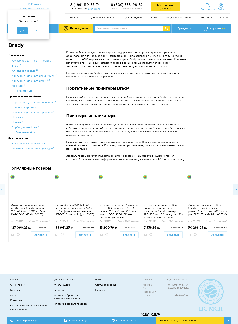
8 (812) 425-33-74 (178, 288)
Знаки (16, 65)
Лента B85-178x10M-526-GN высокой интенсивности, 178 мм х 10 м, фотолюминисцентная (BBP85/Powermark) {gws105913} (74, 210)
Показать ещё (23, 90)
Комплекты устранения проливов (32, 112)
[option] (30, 207)
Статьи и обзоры (105, 284)
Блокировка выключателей (29, 143)
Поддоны (18, 117)
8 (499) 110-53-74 (85, 5)
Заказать (40, 234)
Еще (222, 17)
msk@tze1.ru (94, 9)
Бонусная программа (179, 17)
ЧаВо (98, 279)
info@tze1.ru (181, 295)
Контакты (206, 17)
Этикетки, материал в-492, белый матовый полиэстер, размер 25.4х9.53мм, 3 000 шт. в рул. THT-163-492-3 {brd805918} (207, 210)
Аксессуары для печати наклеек (31, 60)
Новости (100, 290)
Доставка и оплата (102, 17)
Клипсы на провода (24, 70)
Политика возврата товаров (70, 303)
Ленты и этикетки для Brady (29, 80)
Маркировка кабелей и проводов (32, 148)
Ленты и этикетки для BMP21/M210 (33, 75)
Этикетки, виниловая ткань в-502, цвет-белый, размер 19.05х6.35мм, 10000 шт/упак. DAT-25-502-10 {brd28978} (29, 210)
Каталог (15, 279)
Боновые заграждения (26, 107)
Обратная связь (150, 313)
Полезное (58, 290)
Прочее (17, 122)
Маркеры (18, 85)
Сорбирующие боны (24, 127)
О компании (72, 17)
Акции (153, 17)
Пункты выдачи (133, 17)
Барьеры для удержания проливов (33, 102)
